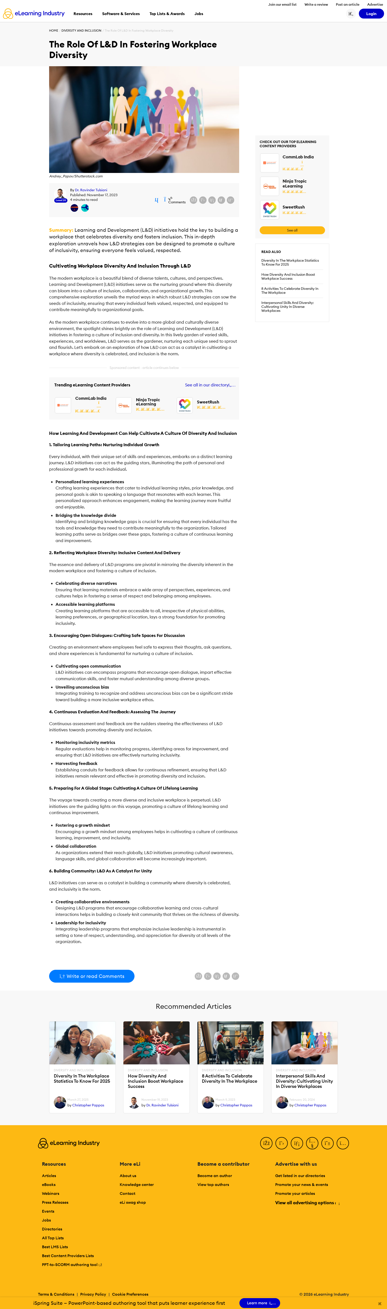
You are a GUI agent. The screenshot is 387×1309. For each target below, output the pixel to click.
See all (292, 230)
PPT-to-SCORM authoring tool (72, 1264)
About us (128, 1175)
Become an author (214, 1175)
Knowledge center (137, 1184)
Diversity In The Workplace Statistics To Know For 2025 (290, 262)
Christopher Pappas (88, 1105)
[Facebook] (266, 1143)
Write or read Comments (91, 976)
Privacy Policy (93, 1294)
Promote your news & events (301, 1184)
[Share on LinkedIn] (212, 200)
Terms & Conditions (56, 1294)
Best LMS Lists (55, 1246)
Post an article (347, 4)
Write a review (316, 4)
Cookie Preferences (130, 1294)
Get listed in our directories (300, 1175)
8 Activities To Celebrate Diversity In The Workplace (289, 290)
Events (48, 1211)
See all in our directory (209, 385)
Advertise (375, 4)
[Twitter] (281, 1143)
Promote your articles (295, 1193)
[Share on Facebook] (193, 200)
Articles (49, 1175)
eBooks (49, 1184)
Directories (52, 1228)
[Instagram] (343, 1143)
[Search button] (351, 14)
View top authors (213, 1184)
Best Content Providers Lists (68, 1255)
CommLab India (90, 398)
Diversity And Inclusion (81, 30)
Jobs (46, 1220)
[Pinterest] (327, 1143)
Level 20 (61, 200)
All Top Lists (53, 1237)
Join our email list (282, 4)
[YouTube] (312, 1143)
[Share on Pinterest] (230, 200)
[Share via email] (221, 200)
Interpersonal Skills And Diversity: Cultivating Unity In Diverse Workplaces (287, 306)
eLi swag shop (133, 1202)
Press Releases (55, 1202)
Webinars (50, 1193)
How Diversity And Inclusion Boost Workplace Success (288, 276)
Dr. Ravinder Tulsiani (91, 190)
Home (53, 30)
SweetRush (208, 402)
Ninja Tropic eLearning (148, 402)
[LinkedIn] (297, 1143)
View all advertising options (307, 1202)
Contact (127, 1193)
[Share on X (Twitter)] (203, 200)
